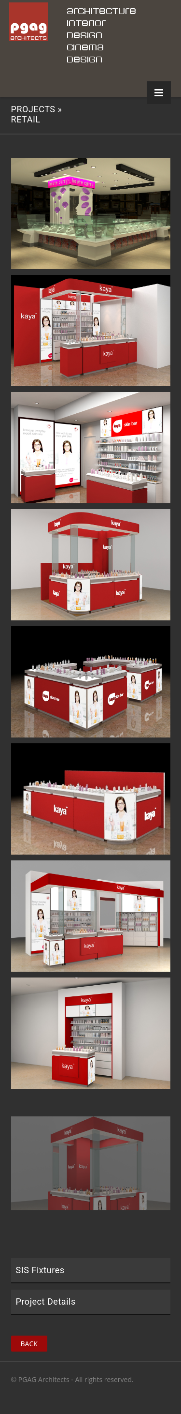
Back (29, 1343)
